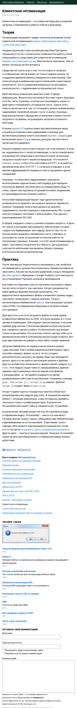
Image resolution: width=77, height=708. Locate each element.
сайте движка (13, 275)
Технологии (42, 2)
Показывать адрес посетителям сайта (23, 649)
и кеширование (18, 473)
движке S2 (18, 128)
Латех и (13, 508)
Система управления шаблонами (18, 468)
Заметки (30, 2)
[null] (9, 449)
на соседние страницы (21, 460)
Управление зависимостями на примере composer (27, 512)
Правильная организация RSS (17, 477)
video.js (40, 302)
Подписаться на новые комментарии (22, 652)
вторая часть (27, 61)
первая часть (10, 61)
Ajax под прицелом (11, 481)
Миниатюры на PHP (12, 486)
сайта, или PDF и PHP (20, 490)
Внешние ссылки (10, 464)
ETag (25, 139)
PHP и (8, 494)
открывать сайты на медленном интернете (45, 428)
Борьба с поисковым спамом (17, 499)
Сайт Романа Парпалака (13, 2)
